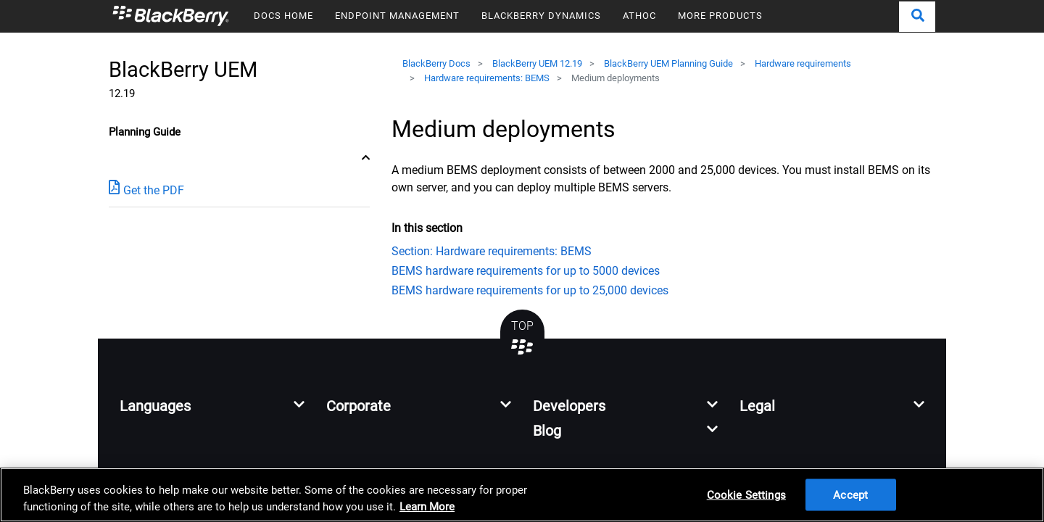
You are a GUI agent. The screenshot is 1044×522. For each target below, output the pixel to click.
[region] (522, 495)
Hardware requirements (803, 63)
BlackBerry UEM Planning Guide (668, 63)
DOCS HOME (283, 15)
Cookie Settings (746, 494)
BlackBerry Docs (436, 63)
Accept (850, 494)
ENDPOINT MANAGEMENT (397, 15)
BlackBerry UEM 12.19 (537, 63)
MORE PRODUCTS (720, 15)
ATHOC (639, 15)
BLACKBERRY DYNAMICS (541, 15)
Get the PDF (146, 189)
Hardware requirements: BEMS (487, 77)
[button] (917, 16)
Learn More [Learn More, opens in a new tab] (427, 506)
